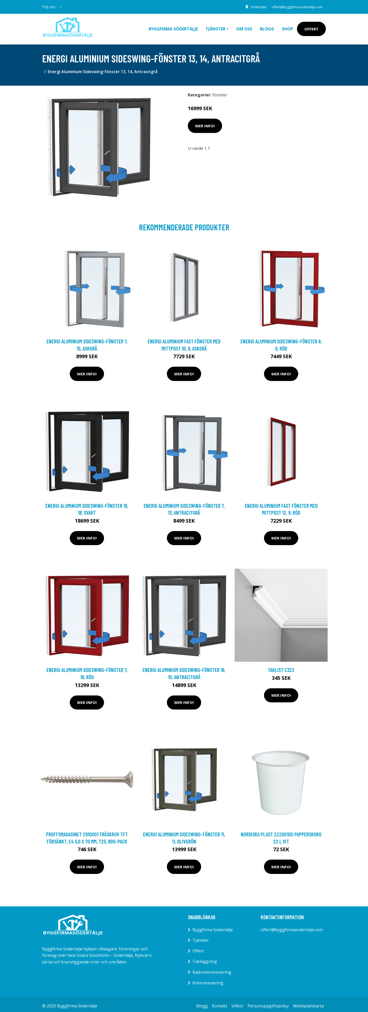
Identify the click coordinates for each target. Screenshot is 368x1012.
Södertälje (253, 6)
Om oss (244, 27)
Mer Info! (205, 122)
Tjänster (200, 936)
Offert (311, 27)
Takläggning (204, 958)
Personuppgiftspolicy (268, 1002)
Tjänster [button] (215, 27)
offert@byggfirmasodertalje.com (295, 6)
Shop (287, 27)
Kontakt (219, 1002)
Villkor (237, 1002)
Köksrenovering (207, 979)
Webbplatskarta (308, 1002)
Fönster (219, 91)
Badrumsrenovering (211, 968)
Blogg (267, 27)
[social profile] (60, 7)
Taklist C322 (281, 666)
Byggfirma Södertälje (173, 27)
